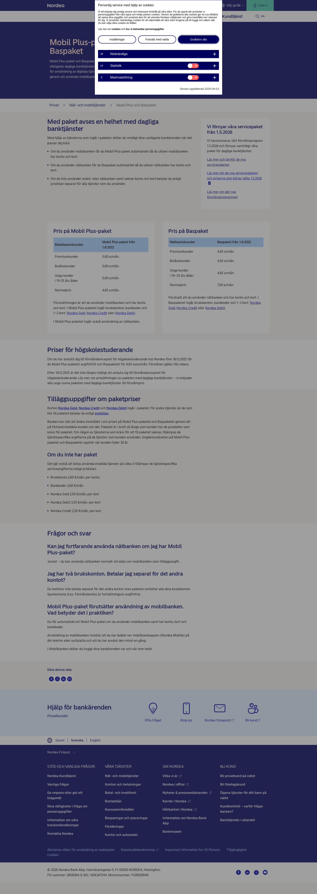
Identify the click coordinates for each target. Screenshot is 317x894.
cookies (116, 29)
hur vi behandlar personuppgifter (145, 29)
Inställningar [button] (117, 39)
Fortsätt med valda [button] (157, 39)
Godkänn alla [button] (198, 39)
